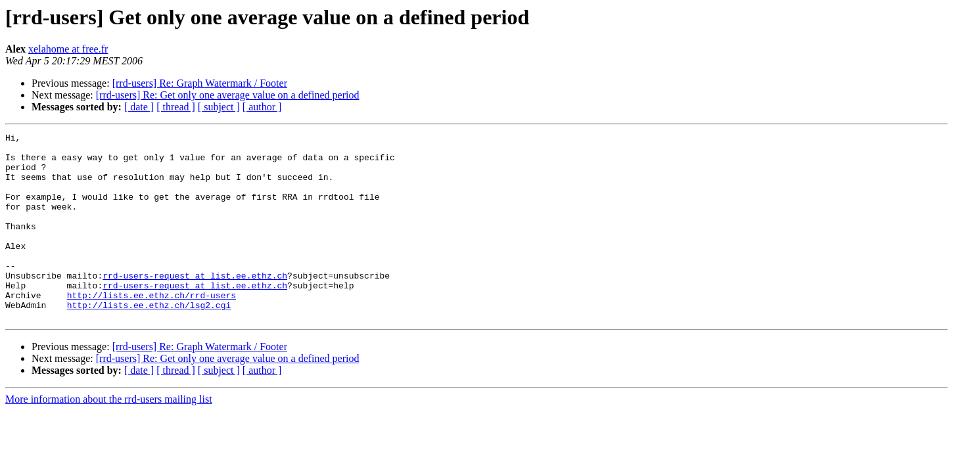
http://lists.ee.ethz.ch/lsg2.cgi (149, 340)
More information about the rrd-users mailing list (108, 436)
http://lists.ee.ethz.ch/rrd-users (151, 328)
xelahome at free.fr (68, 49)
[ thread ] (175, 106)
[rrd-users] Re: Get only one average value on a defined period (228, 95)
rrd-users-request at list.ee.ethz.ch (195, 305)
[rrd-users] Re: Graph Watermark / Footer (199, 83)
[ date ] (139, 106)
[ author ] (262, 106)
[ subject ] (219, 106)
